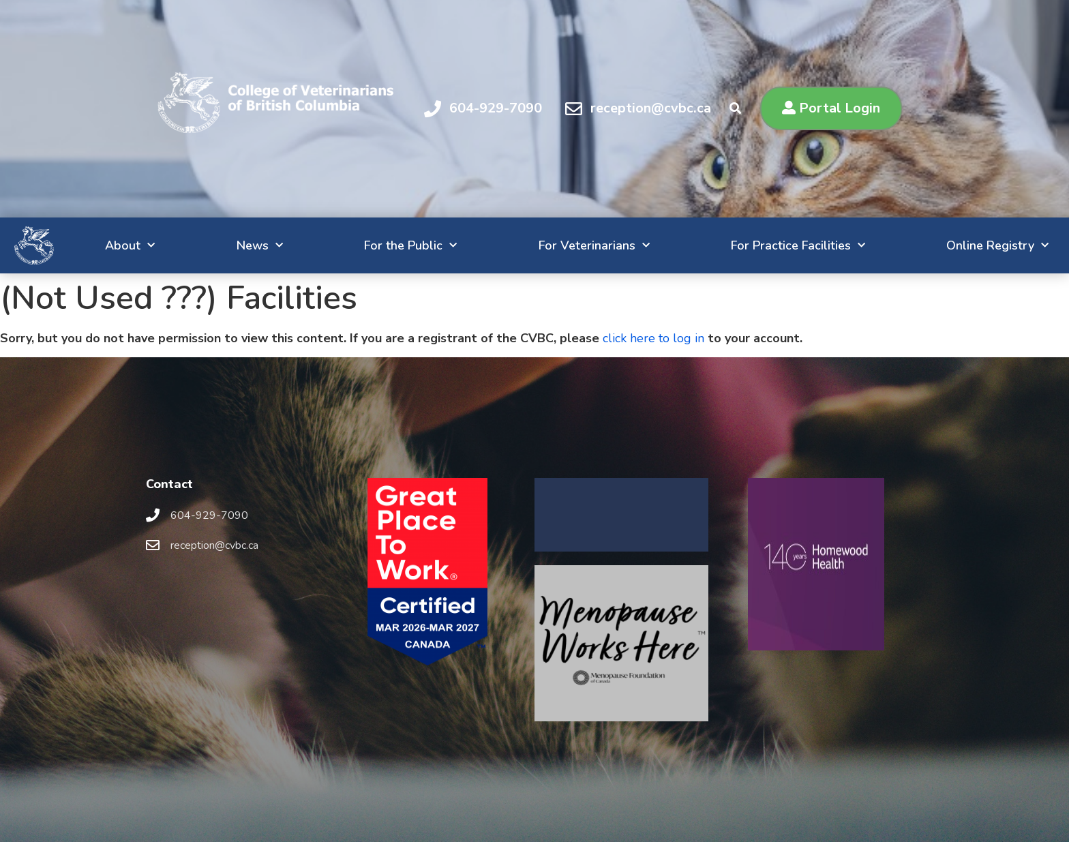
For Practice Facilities (764, 246)
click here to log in (653, 338)
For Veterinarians (551, 246)
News (201, 246)
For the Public (360, 246)
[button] (831, 108)
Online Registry (972, 246)
